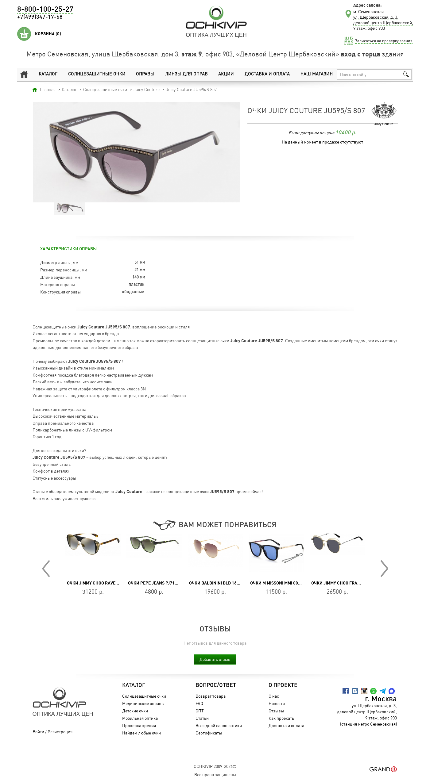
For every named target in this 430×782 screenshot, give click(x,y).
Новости (277, 703)
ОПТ (200, 710)
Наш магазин (316, 74)
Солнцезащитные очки (97, 74)
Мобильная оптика (140, 718)
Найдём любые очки (141, 732)
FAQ (199, 703)
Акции (226, 74)
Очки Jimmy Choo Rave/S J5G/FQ (101, 583)
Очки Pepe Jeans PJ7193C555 (159, 583)
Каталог (48, 74)
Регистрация (60, 731)
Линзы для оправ (186, 74)
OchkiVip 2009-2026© (215, 766)
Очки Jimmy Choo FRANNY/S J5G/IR (347, 583)
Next (384, 568)
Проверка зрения (139, 725)
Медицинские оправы (143, 703)
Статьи (202, 718)
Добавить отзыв (215, 659)
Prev (46, 568)
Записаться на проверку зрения (384, 40)
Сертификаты (209, 732)
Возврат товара (211, 696)
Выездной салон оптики (219, 725)
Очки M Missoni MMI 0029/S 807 (283, 583)
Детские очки (135, 710)
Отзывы (276, 710)
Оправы (145, 74)
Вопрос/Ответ (216, 685)
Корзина (48, 34)
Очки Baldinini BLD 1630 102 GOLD (225, 583)
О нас (274, 696)
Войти (38, 731)
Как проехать (281, 718)
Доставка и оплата (267, 74)
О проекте (283, 685)
